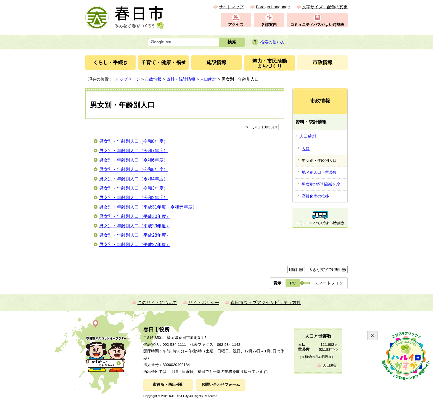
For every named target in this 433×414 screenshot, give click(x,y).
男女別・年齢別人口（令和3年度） (133, 188)
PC (293, 283)
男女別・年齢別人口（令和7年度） (133, 150)
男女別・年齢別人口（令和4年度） (133, 178)
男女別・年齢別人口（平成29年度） (134, 225)
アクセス (236, 25)
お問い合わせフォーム (220, 385)
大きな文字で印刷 (324, 269)
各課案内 (269, 25)
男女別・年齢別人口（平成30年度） (134, 216)
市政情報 (153, 79)
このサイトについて (157, 302)
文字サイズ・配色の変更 (325, 6)
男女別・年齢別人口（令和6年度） (133, 160)
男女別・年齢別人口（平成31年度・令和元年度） (148, 207)
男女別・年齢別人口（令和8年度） (133, 141)
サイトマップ (231, 6)
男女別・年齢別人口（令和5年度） (133, 169)
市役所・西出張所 (168, 385)
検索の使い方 (272, 41)
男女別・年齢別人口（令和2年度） (133, 197)
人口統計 (208, 79)
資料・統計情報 (180, 79)
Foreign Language (273, 6)
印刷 (293, 269)
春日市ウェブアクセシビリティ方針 (265, 302)
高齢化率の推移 (315, 196)
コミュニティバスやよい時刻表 (317, 25)
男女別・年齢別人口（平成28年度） (134, 235)
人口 (306, 148)
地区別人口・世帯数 (319, 172)
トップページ (127, 79)
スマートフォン (328, 283)
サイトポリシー (203, 302)
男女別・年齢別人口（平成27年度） (134, 244)
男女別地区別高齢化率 (321, 184)
